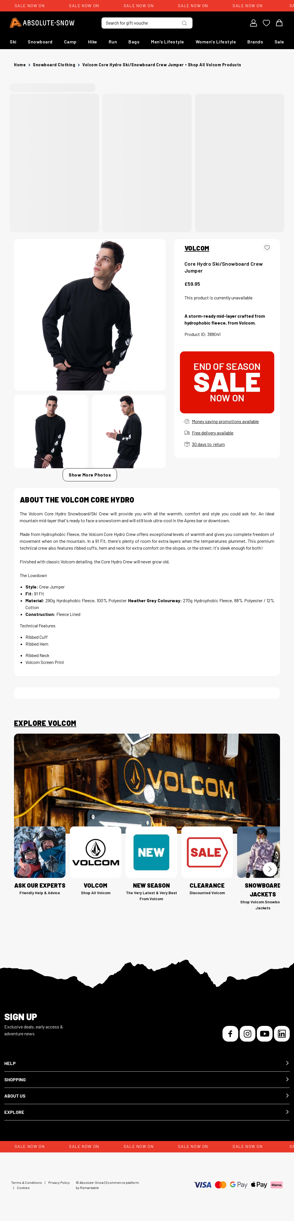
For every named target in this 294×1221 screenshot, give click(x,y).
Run (113, 41)
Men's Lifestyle (167, 41)
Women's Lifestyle (216, 41)
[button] (147, 1063)
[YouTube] (265, 1034)
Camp (70, 41)
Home (20, 64)
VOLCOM (196, 248)
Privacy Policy (59, 1182)
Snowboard (40, 41)
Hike (92, 41)
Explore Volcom (45, 723)
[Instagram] (247, 1034)
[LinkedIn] (282, 1034)
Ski (13, 41)
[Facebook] (230, 1034)
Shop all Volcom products (214, 64)
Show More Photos (90, 474)
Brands (255, 41)
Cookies (23, 1188)
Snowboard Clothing (54, 64)
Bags (134, 41)
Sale (279, 41)
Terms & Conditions (26, 1182)
